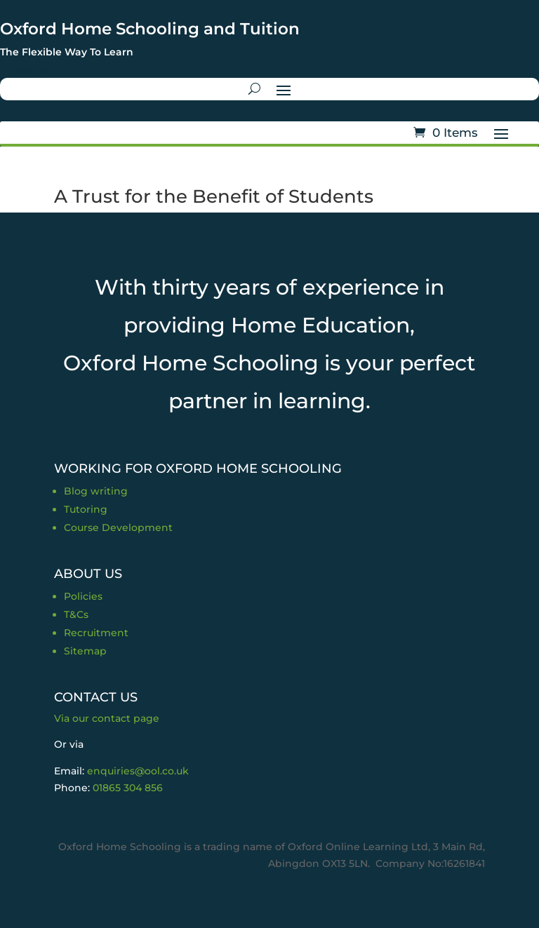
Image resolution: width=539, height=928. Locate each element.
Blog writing (96, 491)
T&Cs (76, 614)
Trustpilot (24, 68)
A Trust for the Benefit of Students (213, 196)
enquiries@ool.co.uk (138, 771)
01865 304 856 (128, 787)
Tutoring (85, 509)
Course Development (118, 527)
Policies (83, 596)
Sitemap (85, 651)
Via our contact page (106, 718)
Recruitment (96, 632)
